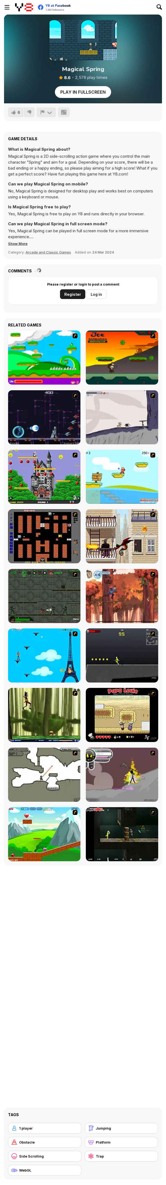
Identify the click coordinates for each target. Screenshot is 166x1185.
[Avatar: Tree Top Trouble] (122, 596)
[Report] (46, 112)
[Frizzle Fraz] (44, 834)
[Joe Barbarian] (122, 357)
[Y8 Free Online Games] (24, 7)
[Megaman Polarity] (44, 417)
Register (72, 294)
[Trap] (121, 1156)
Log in (96, 294)
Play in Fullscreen (83, 92)
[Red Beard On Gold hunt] (122, 477)
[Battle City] (44, 536)
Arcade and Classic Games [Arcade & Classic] (48, 252)
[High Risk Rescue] (122, 536)
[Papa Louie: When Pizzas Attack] (122, 715)
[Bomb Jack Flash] (44, 477)
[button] (17, 244)
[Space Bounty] (44, 596)
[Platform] (121, 1142)
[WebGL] (45, 1170)
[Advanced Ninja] (44, 775)
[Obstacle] (45, 1142)
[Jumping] (121, 1128)
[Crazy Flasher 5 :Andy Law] (122, 834)
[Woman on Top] (44, 655)
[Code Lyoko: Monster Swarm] (44, 715)
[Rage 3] (122, 775)
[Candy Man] (44, 357)
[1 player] (45, 1128)
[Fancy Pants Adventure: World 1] (122, 417)
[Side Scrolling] (45, 1156)
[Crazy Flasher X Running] (122, 655)
